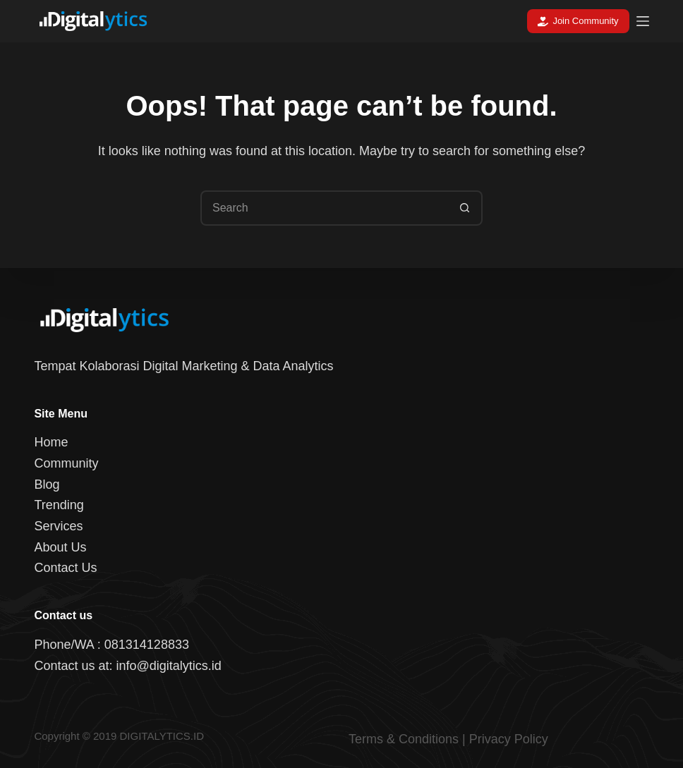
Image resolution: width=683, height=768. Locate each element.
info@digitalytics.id (168, 666)
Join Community (578, 21)
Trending (58, 505)
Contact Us (65, 568)
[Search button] (465, 208)
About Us (60, 547)
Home (51, 442)
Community (66, 463)
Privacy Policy (508, 739)
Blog (46, 484)
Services (58, 526)
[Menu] (642, 21)
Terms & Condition (400, 739)
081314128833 (146, 645)
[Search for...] (323, 208)
